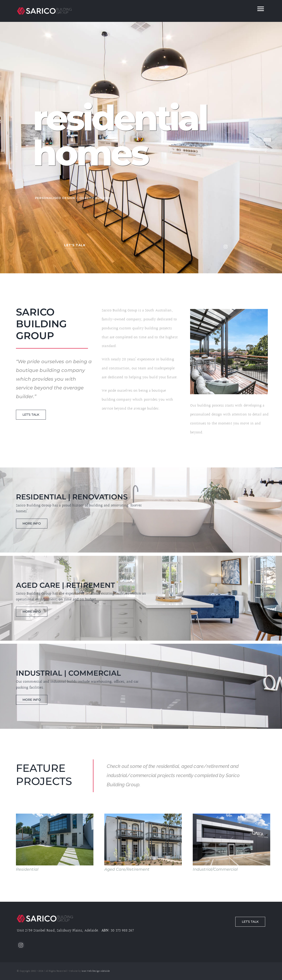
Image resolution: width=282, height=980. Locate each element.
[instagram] (21, 945)
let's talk (75, 245)
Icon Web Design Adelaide (96, 971)
